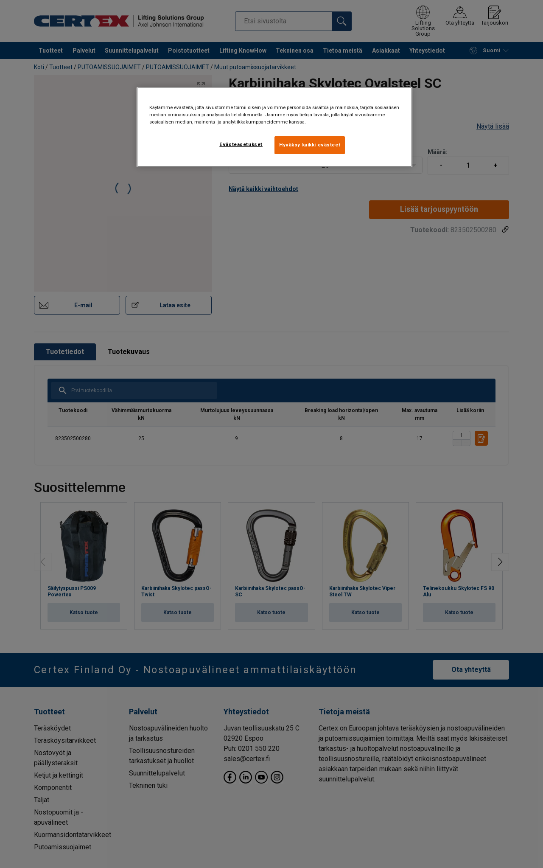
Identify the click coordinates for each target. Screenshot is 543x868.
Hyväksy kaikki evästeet (309, 145)
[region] (274, 127)
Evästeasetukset (241, 144)
